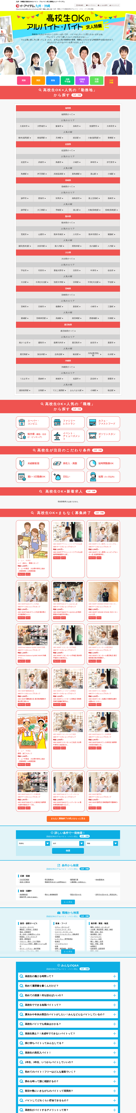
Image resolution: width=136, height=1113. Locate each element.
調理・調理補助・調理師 (64, 948)
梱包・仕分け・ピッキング (100, 927)
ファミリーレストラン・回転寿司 (67, 934)
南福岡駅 (41, 138)
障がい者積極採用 (51, 894)
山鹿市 (41, 234)
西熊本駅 (76, 246)
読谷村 (93, 379)
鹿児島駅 (24, 354)
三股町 (110, 306)
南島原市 (76, 198)
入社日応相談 (24, 879)
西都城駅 (93, 318)
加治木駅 (41, 354)
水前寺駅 (41, 246)
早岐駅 (58, 210)
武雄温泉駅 (58, 174)
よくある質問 (102, 5)
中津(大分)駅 (93, 282)
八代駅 (110, 246)
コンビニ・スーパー (27, 927)
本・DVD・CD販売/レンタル (30, 934)
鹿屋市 (110, 343)
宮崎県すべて (67, 295)
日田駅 (76, 282)
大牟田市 (110, 126)
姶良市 (93, 343)
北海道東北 (82, 80)
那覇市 (110, 379)
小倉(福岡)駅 (93, 138)
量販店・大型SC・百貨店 (29, 929)
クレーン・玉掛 (96, 939)
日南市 (41, 306)
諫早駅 (24, 210)
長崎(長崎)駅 (110, 210)
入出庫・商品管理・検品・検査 (101, 929)
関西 (38, 80)
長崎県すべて (67, 187)
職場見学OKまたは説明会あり (55, 882)
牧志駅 (110, 390)
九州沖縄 (111, 81)
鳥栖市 (58, 162)
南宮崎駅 (76, 318)
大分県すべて (67, 259)
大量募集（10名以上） (78, 882)
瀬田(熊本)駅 (23, 246)
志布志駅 (58, 354)
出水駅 (110, 354)
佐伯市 (110, 270)
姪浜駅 (76, 138)
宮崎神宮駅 (41, 318)
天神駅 (58, 138)
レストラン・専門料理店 (64, 939)
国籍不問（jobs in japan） (29, 897)
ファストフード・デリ (63, 929)
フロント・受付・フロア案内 (30, 941)
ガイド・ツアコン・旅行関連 (30, 948)
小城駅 (110, 174)
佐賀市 (24, 162)
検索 (68, 850)
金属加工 (93, 946)
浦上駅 (76, 210)
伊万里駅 (41, 174)
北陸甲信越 (67, 80)
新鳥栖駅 (76, 174)
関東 (24, 80)
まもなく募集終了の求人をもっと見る (68, 818)
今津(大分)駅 (41, 282)
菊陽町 (110, 234)
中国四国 (96, 80)
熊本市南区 (58, 234)
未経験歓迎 (24, 894)
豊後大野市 (58, 270)
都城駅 (24, 318)
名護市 (76, 379)
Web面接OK (100, 879)
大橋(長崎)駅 (93, 210)
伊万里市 (110, 162)
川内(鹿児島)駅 (93, 354)
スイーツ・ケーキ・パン (64, 932)
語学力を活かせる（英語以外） (107, 894)
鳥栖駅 (24, 174)
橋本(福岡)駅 (23, 138)
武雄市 (41, 162)
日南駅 (110, 318)
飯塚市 (58, 126)
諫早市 (24, 198)
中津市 (93, 270)
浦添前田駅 (24, 390)
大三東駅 (41, 210)
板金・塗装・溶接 (96, 944)
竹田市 (41, 270)
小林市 (93, 306)
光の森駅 (93, 246)
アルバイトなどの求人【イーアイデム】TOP (28, 9)
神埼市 (93, 162)
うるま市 (24, 379)
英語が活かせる (75, 894)
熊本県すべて (67, 223)
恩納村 (41, 379)
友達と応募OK (25, 882)
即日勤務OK (49, 879)
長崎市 (110, 198)
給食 (56, 946)
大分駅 (24, 282)
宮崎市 (24, 306)
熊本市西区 (93, 234)
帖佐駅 (76, 354)
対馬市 (58, 198)
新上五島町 (93, 198)
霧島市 (41, 343)
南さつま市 (24, 343)
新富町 (76, 306)
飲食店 (57, 941)
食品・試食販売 (25, 932)
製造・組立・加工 (96, 932)
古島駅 (41, 390)
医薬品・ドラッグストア (28, 937)
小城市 (76, 162)
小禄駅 (93, 390)
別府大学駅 (58, 282)
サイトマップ (114, 5)
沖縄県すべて (67, 367)
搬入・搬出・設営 (96, 941)
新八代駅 (58, 246)
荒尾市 (24, 234)
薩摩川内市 (58, 343)
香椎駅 (110, 138)
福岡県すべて (67, 114)
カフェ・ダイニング (62, 927)
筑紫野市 (93, 126)
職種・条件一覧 (47, 9)
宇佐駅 (110, 282)
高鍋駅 (58, 318)
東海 (53, 80)
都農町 (58, 306)
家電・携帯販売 (25, 939)
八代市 (76, 234)
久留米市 (24, 126)
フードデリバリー (61, 944)
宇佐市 (24, 270)
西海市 (41, 198)
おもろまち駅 (76, 390)
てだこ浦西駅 (58, 390)
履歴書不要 (74, 879)
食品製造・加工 (96, 934)
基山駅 (93, 174)
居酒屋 (57, 937)
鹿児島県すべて (67, 331)
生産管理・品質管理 (97, 948)
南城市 (58, 379)
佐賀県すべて (67, 150)
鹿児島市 (76, 343)
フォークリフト (96, 937)
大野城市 (41, 126)
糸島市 (76, 126)
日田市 (76, 270)
